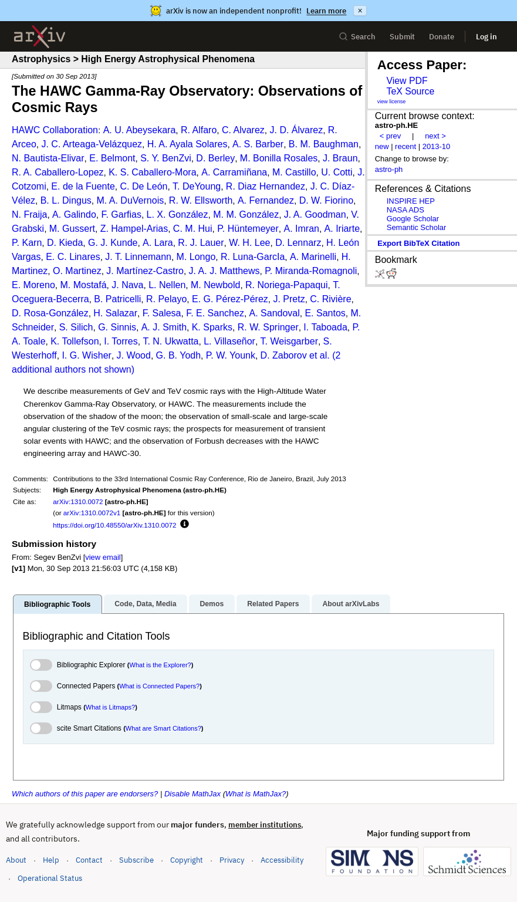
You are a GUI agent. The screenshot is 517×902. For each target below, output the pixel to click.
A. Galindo (74, 214)
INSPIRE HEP (411, 201)
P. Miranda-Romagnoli (311, 271)
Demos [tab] (212, 604)
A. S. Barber (257, 144)
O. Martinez (77, 271)
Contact (89, 860)
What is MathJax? (255, 793)
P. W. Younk (230, 355)
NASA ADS (405, 209)
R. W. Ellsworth (200, 200)
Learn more (326, 11)
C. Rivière (330, 299)
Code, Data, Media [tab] (145, 604)
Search (357, 37)
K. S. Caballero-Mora (152, 172)
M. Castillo (294, 172)
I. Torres (121, 341)
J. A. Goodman (315, 214)
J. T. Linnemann (138, 257)
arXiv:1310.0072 (78, 501)
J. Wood (134, 355)
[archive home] (39, 36)
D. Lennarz (298, 243)
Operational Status (50, 877)
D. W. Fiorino (326, 200)
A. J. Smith (164, 327)
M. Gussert (72, 229)
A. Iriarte (342, 229)
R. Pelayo (166, 299)
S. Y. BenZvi (165, 158)
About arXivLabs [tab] (350, 604)
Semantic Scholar (417, 227)
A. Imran (301, 229)
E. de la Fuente (83, 186)
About (16, 860)
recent (405, 146)
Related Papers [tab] (273, 604)
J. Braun (340, 158)
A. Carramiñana (234, 172)
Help (51, 860)
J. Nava (127, 285)
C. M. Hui (192, 229)
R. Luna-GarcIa (253, 257)
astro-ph (389, 169)
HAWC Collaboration (55, 130)
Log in (486, 37)
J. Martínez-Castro (145, 271)
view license (391, 101)
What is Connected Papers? (159, 686)
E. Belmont (112, 158)
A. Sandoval (274, 313)
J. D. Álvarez (296, 130)
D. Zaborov (284, 355)
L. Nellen (166, 285)
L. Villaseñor (229, 341)
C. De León (143, 186)
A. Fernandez (266, 200)
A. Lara (158, 243)
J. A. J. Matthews (224, 271)
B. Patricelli (117, 299)
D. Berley (215, 158)
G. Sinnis (117, 327)
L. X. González (177, 214)
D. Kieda (65, 243)
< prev (390, 135)
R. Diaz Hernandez (265, 186)
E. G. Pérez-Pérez (230, 299)
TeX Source (410, 91)
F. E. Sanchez (215, 313)
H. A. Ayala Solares (187, 144)
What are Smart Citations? (163, 728)
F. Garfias (121, 214)
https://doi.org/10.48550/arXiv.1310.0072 (114, 525)
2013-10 (437, 146)
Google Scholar (413, 218)
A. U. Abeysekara (139, 130)
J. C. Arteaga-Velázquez (91, 144)
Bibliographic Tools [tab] (57, 604)
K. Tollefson (74, 341)
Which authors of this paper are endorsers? (85, 793)
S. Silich (76, 327)
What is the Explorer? (160, 664)
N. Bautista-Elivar (48, 158)
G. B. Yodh (178, 355)
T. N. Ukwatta (170, 341)
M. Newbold (215, 285)
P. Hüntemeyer (248, 229)
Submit (402, 37)
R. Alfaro (199, 130)
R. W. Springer (268, 327)
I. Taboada (325, 327)
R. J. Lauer (201, 243)
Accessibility (282, 860)
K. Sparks (212, 327)
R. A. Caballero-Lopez (58, 172)
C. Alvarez (243, 130)
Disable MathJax (192, 793)
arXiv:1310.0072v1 (91, 512)
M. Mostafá (83, 285)
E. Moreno (33, 285)
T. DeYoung (197, 186)
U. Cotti (336, 172)
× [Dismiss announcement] (359, 10)
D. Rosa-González (50, 313)
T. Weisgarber (289, 341)
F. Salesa (162, 313)
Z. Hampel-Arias (134, 229)
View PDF (406, 81)
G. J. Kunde (113, 243)
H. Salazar (115, 313)
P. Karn (27, 243)
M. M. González (246, 214)
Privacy (231, 860)
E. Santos (325, 313)
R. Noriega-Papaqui (286, 285)
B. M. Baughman (324, 144)
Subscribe (136, 860)
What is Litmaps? (110, 707)
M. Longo (196, 257)
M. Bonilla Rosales (279, 158)
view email (102, 557)
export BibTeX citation (418, 243)
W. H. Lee (249, 243)
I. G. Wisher (86, 355)
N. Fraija (29, 214)
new (382, 146)
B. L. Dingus (66, 200)
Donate (441, 37)
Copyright (186, 860)
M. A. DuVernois (130, 200)
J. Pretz (289, 299)
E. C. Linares (73, 257)
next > (435, 135)
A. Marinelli (313, 257)
